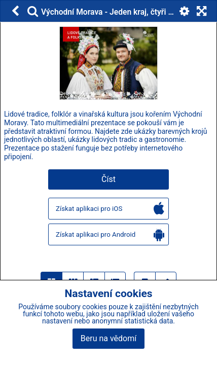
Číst (108, 179)
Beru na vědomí (108, 338)
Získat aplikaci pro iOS (110, 209)
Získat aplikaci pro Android (110, 235)
